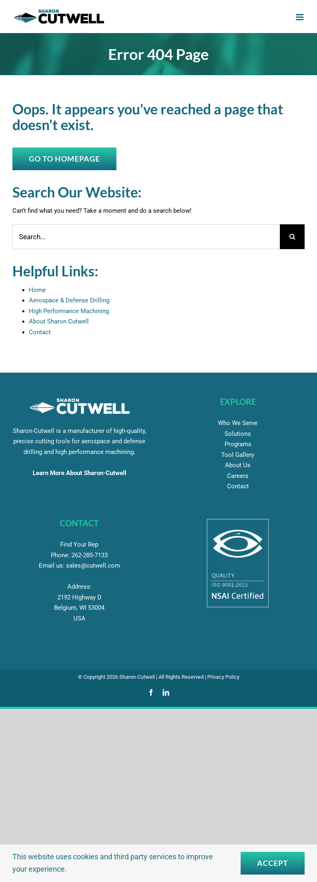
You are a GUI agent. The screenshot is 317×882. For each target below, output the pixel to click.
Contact (40, 332)
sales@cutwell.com (93, 565)
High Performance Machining (69, 311)
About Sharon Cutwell (59, 321)
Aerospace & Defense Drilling (69, 300)
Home (37, 290)
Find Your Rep (79, 544)
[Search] (292, 236)
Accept (272, 863)
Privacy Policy (223, 677)
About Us (238, 465)
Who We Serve (238, 423)
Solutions (238, 433)
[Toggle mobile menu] (300, 17)
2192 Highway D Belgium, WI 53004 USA (79, 608)
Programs (238, 444)
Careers (237, 476)
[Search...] (146, 236)
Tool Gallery (237, 455)
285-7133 (89, 555)
